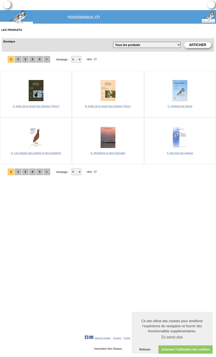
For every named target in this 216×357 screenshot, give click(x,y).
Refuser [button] (145, 349)
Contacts (117, 338)
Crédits (127, 338)
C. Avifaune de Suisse (180, 106)
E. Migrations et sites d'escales (108, 153)
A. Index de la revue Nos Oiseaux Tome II (36, 106)
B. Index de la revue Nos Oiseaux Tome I (108, 106)
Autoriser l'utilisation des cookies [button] (185, 349)
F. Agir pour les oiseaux (180, 153)
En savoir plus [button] (172, 337)
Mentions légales (103, 338)
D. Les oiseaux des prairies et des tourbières (36, 153)
